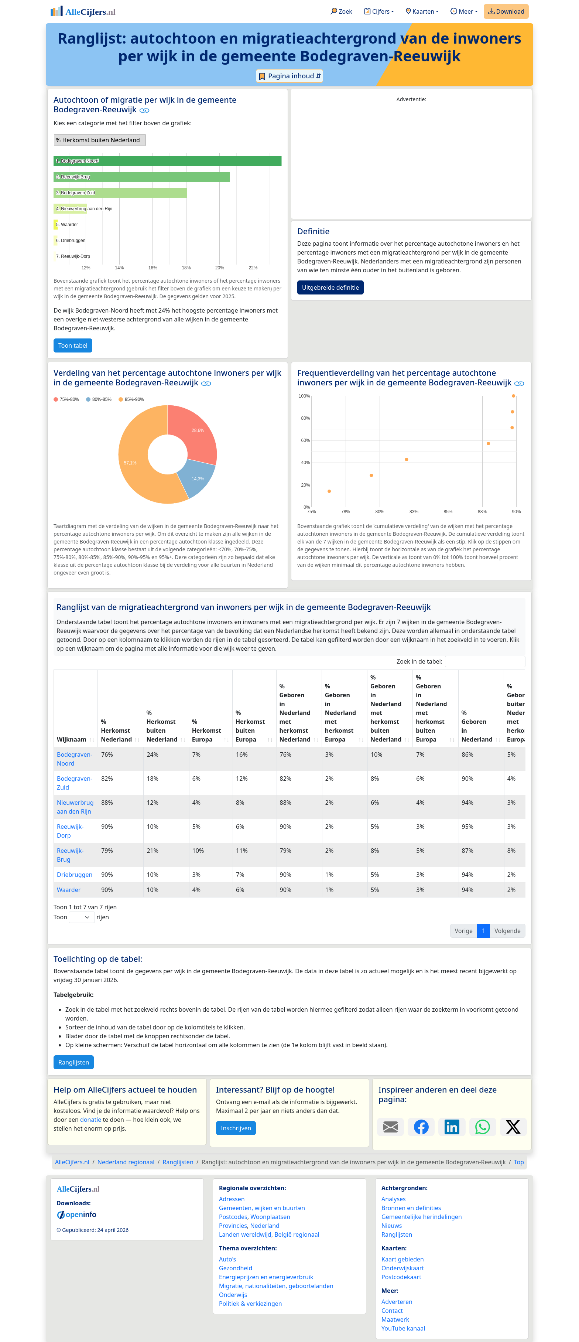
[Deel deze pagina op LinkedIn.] (451, 1127)
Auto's (227, 1259)
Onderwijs (233, 1295)
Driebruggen (74, 875)
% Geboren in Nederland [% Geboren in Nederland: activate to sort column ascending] (477, 726)
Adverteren (396, 1302)
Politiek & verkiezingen (250, 1304)
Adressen (232, 1199)
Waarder (68, 890)
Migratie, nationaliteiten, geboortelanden (276, 1286)
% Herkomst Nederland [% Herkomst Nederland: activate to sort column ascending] (116, 730)
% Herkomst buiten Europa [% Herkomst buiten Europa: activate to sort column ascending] (250, 726)
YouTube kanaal (403, 1328)
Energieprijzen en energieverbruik (266, 1277)
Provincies (233, 1226)
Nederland (265, 1226)
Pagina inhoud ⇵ (290, 76)
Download (506, 11)
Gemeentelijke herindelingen (421, 1217)
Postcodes (233, 1217)
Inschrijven (236, 1128)
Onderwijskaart (402, 1268)
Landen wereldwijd (245, 1234)
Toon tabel (73, 345)
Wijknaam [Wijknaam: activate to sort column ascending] (71, 739)
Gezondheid (235, 1268)
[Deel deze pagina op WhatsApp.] (482, 1127)
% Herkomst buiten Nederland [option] (98, 140)
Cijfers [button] (377, 11)
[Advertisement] (411, 161)
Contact (392, 1311)
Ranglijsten (73, 1062)
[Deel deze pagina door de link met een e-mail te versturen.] (390, 1127)
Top (519, 1162)
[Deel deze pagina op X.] (513, 1127)
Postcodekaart (401, 1277)
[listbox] (99, 140)
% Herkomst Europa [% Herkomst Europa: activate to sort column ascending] (206, 730)
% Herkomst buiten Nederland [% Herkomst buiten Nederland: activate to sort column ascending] (161, 726)
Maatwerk (395, 1319)
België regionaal (296, 1234)
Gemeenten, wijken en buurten (262, 1208)
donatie (90, 1120)
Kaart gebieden (402, 1259)
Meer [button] (461, 11)
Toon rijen (81, 917)
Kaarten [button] (420, 11)
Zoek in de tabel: (461, 661)
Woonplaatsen (270, 1217)
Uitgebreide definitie (330, 287)
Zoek (341, 11)
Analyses (393, 1199)
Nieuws (391, 1226)
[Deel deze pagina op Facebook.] (421, 1127)
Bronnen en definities (411, 1208)
